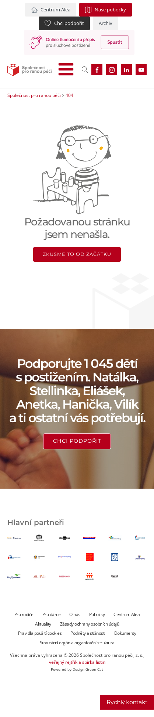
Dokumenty (125, 633)
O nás (74, 614)
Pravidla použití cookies (40, 633)
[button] (50, 10)
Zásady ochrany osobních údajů (89, 624)
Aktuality (43, 624)
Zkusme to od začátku (77, 254)
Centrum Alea (126, 614)
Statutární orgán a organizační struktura (77, 643)
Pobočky (97, 614)
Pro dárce (51, 614)
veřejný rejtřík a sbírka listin (77, 662)
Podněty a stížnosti (87, 633)
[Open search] (85, 69)
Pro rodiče (24, 614)
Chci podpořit (77, 441)
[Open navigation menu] (66, 70)
